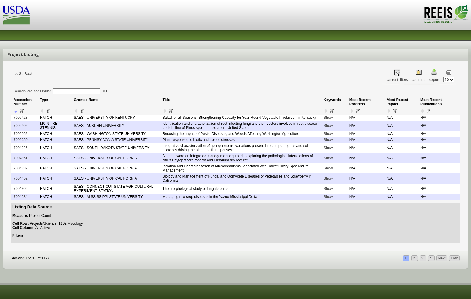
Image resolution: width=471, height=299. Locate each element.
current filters (397, 80)
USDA (16, 15)
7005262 (21, 134)
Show (328, 117)
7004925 (21, 148)
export (434, 80)
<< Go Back (23, 74)
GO (104, 91)
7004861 (21, 158)
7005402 (21, 126)
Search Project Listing (57, 91)
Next (442, 258)
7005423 (21, 117)
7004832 (21, 168)
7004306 (21, 189)
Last (454, 258)
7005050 (21, 140)
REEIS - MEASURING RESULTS (445, 14)
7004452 (21, 178)
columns (418, 80)
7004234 (21, 197)
